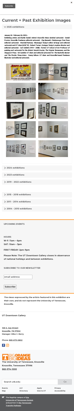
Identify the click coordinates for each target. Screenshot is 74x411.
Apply (39, 388)
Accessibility (60, 391)
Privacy (58, 388)
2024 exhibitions (14, 168)
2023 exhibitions (14, 175)
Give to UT (41, 391)
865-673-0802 (15, 340)
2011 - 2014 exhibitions (17, 202)
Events (5, 388)
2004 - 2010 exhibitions (18, 208)
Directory (24, 391)
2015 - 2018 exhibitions (17, 194)
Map (4, 391)
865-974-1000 (9, 369)
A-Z (21, 388)
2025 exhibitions (14, 27)
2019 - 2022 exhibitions (17, 182)
